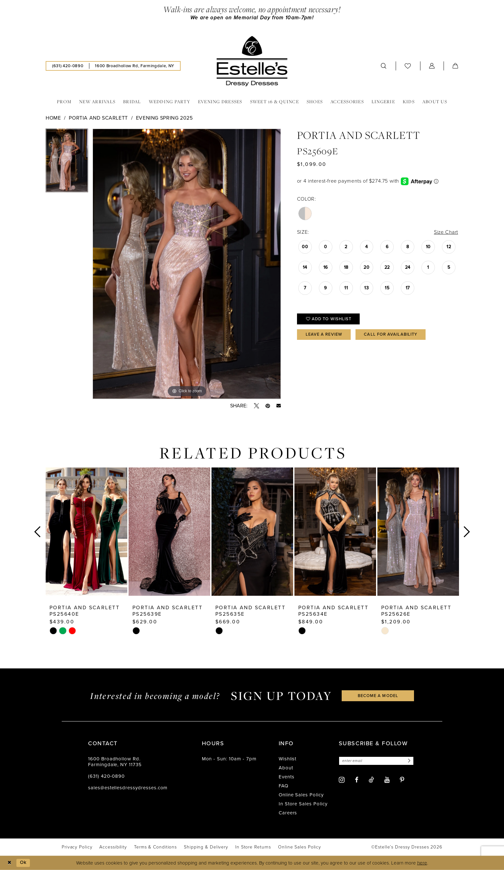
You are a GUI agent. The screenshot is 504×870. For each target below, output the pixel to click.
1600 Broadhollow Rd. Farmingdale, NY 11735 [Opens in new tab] (115, 761)
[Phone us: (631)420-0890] (67, 66)
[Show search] (384, 66)
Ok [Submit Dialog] (23, 862)
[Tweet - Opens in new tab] (256, 405)
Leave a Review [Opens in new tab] (324, 334)
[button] (432, 66)
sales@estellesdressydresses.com (127, 787)
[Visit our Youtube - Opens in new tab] (387, 780)
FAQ (283, 785)
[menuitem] (67, 66)
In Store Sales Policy (303, 803)
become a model (378, 696)
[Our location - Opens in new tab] (134, 66)
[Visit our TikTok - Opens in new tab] (371, 779)
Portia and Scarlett (98, 118)
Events (286, 776)
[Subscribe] (408, 761)
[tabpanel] (67, 163)
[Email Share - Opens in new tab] (278, 405)
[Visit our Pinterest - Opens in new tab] (402, 780)
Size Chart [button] (446, 232)
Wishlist (288, 758)
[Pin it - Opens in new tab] (268, 405)
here (422, 862)
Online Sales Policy (301, 794)
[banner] (252, 61)
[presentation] (86, 531)
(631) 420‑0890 (106, 776)
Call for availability (391, 334)
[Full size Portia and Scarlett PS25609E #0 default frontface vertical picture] (187, 264)
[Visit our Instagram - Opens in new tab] (342, 779)
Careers (288, 812)
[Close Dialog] (9, 862)
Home (53, 118)
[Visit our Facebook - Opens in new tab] (356, 780)
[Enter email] (376, 761)
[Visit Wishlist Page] (408, 65)
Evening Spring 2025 (164, 118)
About (286, 767)
